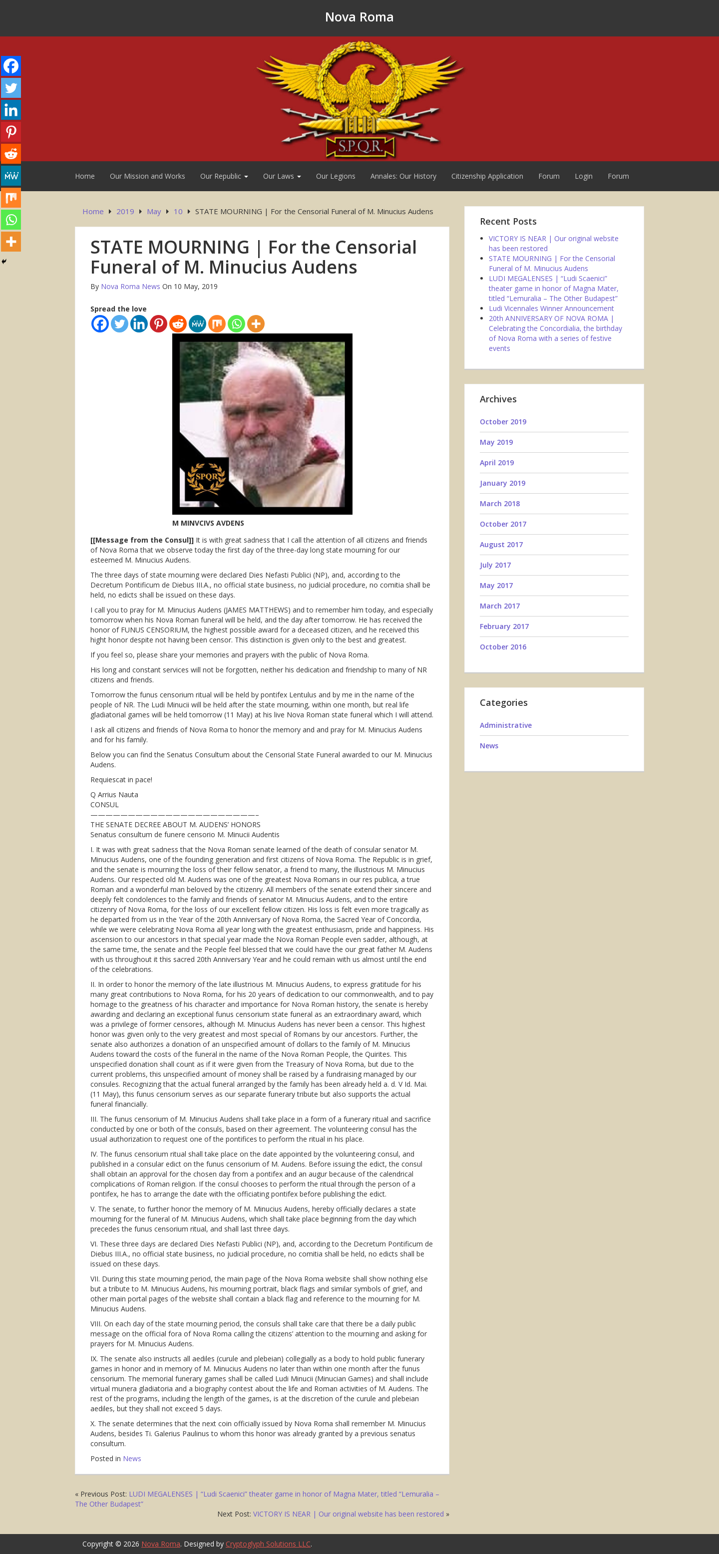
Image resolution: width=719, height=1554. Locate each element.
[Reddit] (178, 323)
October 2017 (503, 524)
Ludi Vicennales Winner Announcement (551, 308)
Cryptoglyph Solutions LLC (268, 1544)
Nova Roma (359, 16)
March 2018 (500, 503)
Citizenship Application (487, 176)
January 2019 (502, 483)
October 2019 (503, 421)
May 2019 (496, 442)
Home (85, 176)
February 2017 (504, 626)
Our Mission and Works (147, 176)
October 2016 (503, 646)
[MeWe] (197, 323)
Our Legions (336, 176)
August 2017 (501, 544)
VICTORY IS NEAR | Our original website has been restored (348, 1514)
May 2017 (496, 585)
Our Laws (282, 176)
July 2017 (495, 565)
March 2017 (500, 606)
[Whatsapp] (236, 323)
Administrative (506, 725)
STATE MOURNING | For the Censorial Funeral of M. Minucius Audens (552, 263)
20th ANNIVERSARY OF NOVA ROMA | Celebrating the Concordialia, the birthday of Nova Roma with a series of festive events (555, 333)
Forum (549, 176)
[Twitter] (119, 323)
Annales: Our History (403, 176)
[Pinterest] (158, 323)
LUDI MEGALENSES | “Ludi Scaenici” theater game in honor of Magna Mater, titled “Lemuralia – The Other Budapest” (554, 288)
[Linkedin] (139, 323)
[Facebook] (100, 323)
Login (584, 176)
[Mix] (217, 323)
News (132, 1458)
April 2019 (497, 462)
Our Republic (224, 176)
